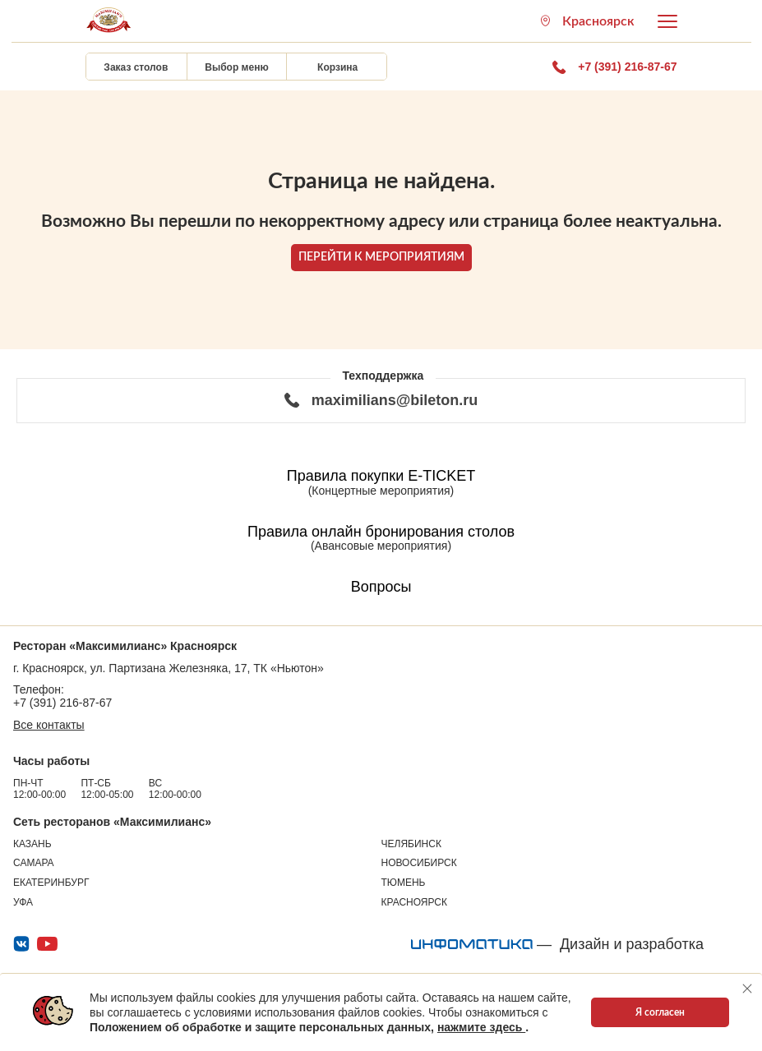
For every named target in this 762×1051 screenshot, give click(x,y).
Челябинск (411, 844)
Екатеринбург (51, 882)
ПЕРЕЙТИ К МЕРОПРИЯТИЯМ (381, 257)
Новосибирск (419, 863)
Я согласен (660, 1012)
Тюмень (403, 882)
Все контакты (49, 724)
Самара (33, 863)
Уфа (23, 902)
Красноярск (414, 902)
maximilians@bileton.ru (381, 400)
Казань (32, 844)
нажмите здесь (481, 1027)
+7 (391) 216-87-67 (62, 702)
